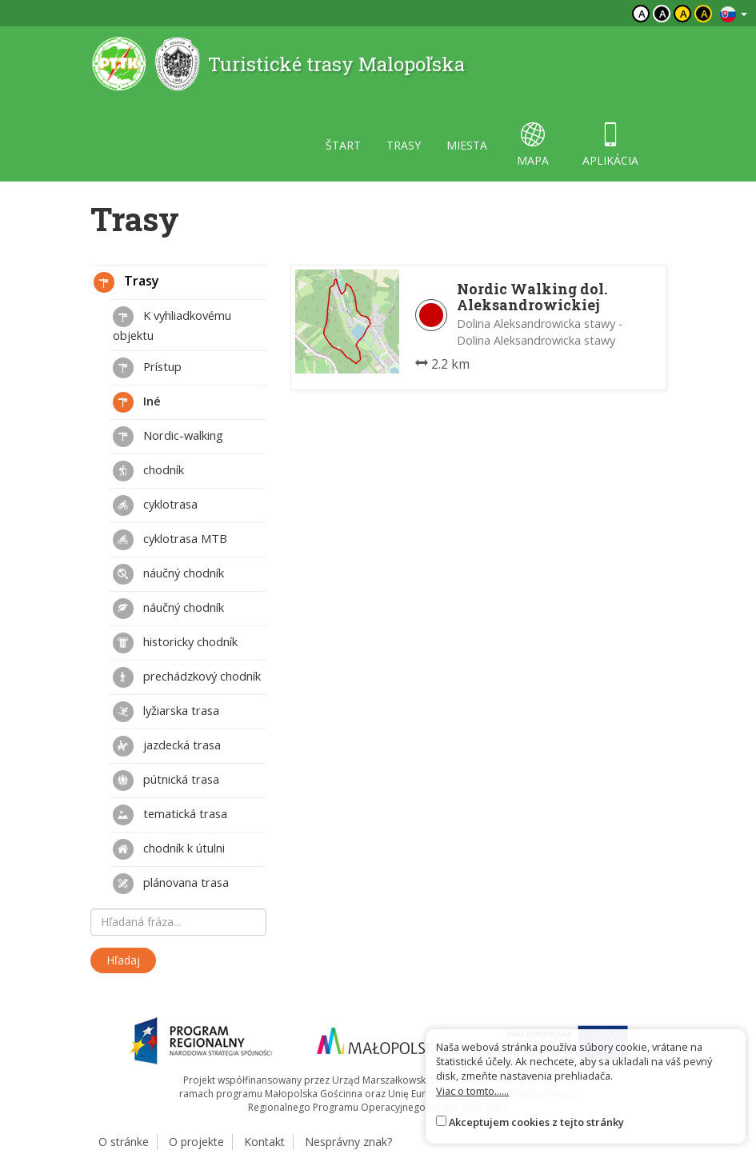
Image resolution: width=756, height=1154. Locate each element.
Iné (137, 402)
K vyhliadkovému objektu (172, 324)
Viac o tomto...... (472, 1091)
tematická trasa (170, 815)
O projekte (196, 1141)
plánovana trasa (171, 883)
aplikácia (610, 145)
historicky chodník (175, 643)
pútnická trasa (166, 780)
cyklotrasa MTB (170, 539)
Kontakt (264, 1141)
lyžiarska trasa (166, 711)
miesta (466, 145)
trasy (403, 145)
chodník (148, 471)
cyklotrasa (155, 505)
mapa (533, 145)
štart (343, 145)
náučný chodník (168, 574)
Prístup (147, 367)
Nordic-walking (168, 436)
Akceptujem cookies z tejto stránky (536, 1122)
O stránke (123, 1141)
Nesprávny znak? (348, 1141)
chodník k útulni (169, 849)
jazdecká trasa (167, 746)
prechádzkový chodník (187, 677)
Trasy (126, 282)
